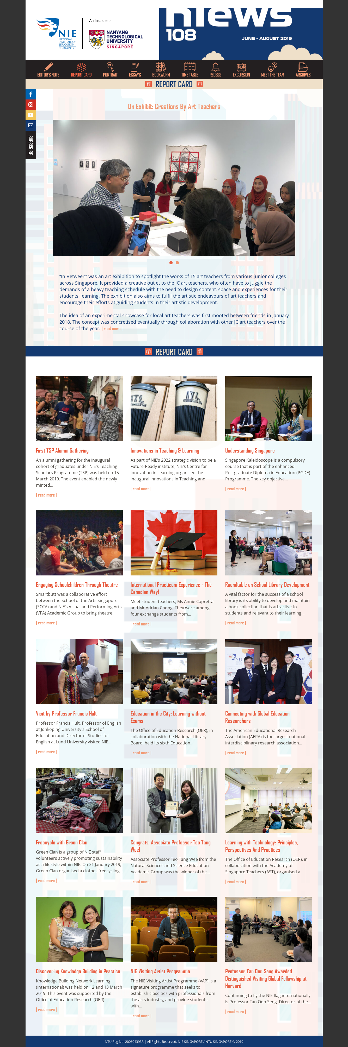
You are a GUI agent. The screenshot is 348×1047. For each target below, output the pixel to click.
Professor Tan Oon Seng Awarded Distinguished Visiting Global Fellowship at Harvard (266, 978)
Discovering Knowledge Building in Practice (78, 971)
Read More (112, 328)
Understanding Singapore (250, 450)
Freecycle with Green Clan (61, 842)
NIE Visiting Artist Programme (160, 971)
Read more (46, 495)
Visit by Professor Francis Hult (66, 713)
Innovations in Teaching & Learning (165, 450)
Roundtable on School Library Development (267, 584)
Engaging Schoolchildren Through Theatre (77, 584)
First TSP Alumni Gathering (62, 450)
